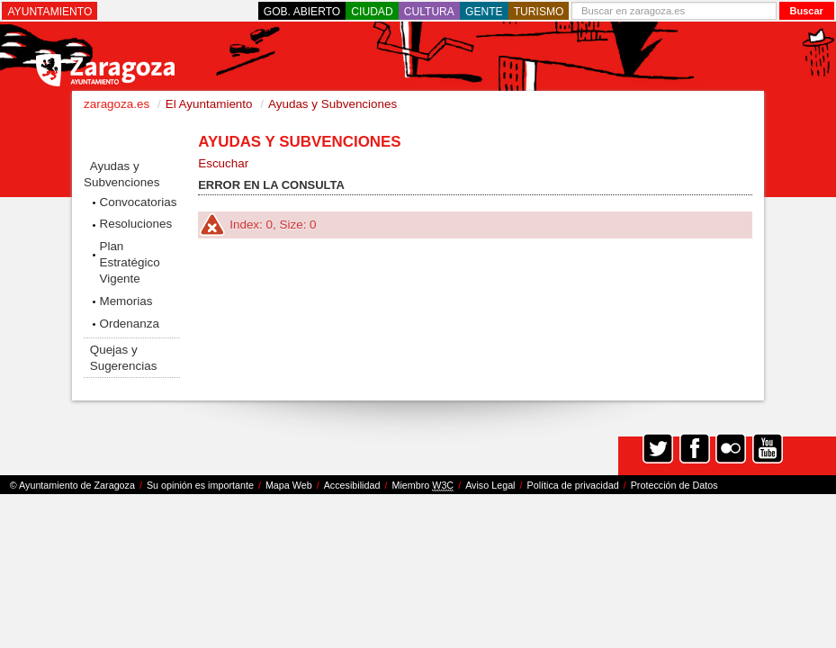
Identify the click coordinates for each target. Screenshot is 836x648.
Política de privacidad (573, 485)
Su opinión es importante (200, 485)
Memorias (125, 301)
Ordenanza (129, 323)
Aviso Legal (490, 485)
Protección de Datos (674, 485)
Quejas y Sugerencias (123, 358)
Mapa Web (288, 485)
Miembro (422, 485)
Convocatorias (137, 202)
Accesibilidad (352, 485)
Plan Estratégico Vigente (129, 262)
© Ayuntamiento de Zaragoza (72, 485)
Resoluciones (135, 223)
